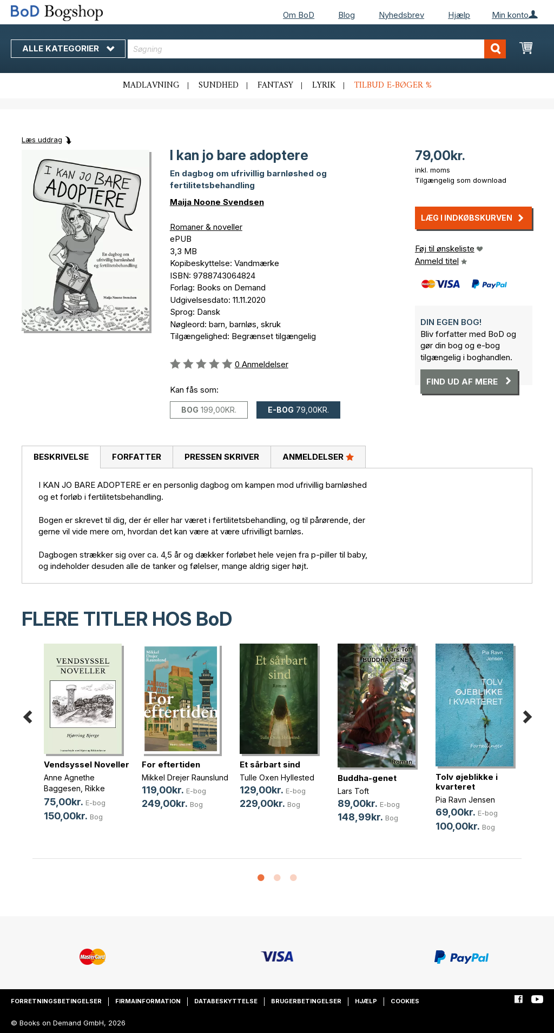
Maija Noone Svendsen (217, 202)
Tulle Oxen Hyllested (277, 777)
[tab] (61, 457)
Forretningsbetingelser (56, 1001)
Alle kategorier (68, 48)
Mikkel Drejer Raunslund (185, 777)
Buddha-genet (367, 778)
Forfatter (136, 457)
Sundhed (219, 85)
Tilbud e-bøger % (393, 85)
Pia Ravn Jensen (465, 799)
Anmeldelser (318, 456)
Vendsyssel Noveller (86, 764)
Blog (346, 15)
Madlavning (151, 85)
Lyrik (323, 85)
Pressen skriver (221, 457)
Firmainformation (148, 1001)
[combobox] (317, 48)
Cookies (405, 1001)
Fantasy (275, 85)
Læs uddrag (42, 139)
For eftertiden (171, 764)
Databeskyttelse (226, 1001)
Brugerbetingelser (306, 1001)
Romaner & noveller (206, 227)
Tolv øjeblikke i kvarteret (467, 782)
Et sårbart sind (270, 764)
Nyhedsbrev (401, 15)
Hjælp (459, 15)
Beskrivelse (61, 457)
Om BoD (298, 15)
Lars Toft (353, 791)
